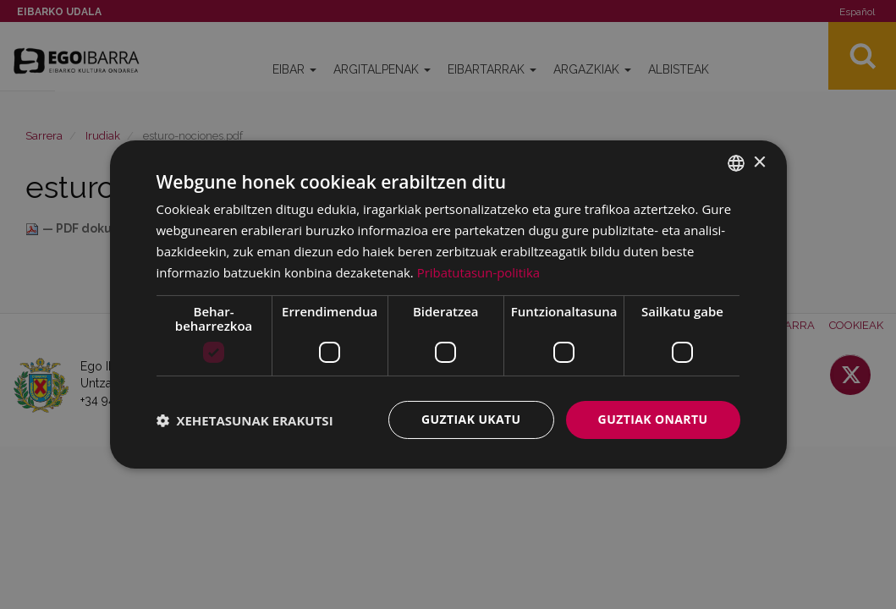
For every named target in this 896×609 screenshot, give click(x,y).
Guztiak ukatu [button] (471, 419)
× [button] (759, 162)
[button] (245, 420)
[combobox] (736, 163)
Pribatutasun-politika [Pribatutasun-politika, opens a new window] (479, 272)
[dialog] (448, 304)
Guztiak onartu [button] (653, 419)
